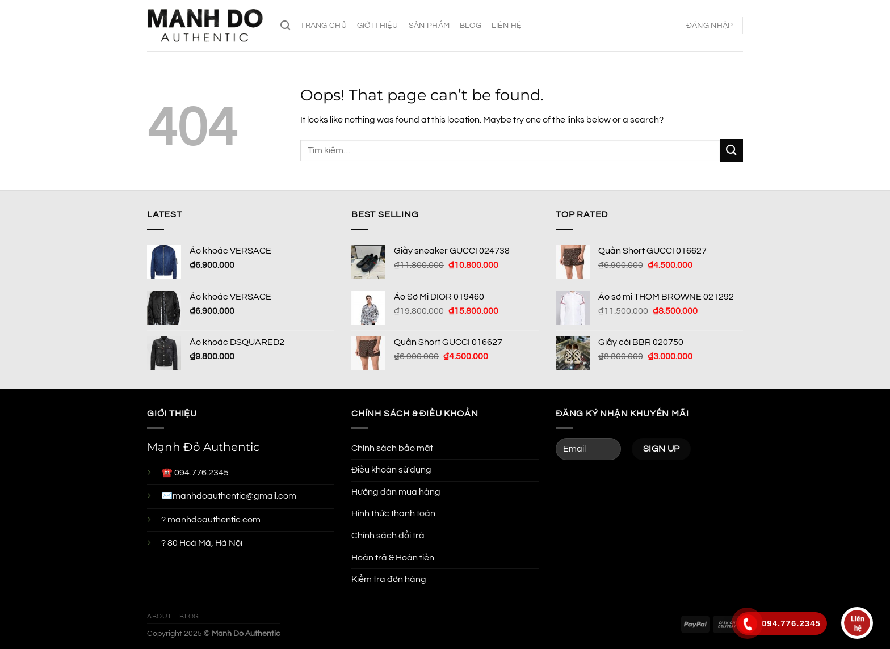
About (159, 616)
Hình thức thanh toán (393, 513)
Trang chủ (323, 25)
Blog (470, 25)
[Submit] (731, 150)
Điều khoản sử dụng (391, 469)
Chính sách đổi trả (388, 535)
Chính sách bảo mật (392, 448)
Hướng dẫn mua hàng (395, 491)
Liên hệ (507, 25)
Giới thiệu (377, 25)
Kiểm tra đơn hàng (388, 579)
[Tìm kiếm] (285, 25)
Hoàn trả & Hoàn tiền (392, 557)
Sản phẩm (429, 25)
